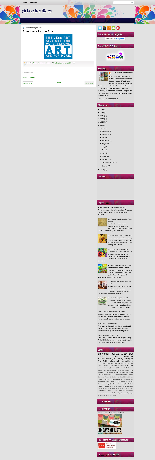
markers (100, 393)
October (105, 137)
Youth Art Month (104, 359)
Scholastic (128, 386)
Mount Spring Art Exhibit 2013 (108, 335)
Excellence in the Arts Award (106, 381)
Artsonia (119, 354)
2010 (102, 119)
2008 (102, 125)
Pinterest (120, 386)
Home (25, 3)
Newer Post (27, 83)
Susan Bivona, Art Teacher (42, 63)
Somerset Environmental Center (122, 361)
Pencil (113, 386)
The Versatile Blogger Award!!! (118, 298)
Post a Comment (29, 78)
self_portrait (111, 395)
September (106, 140)
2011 (102, 116)
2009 (102, 122)
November (105, 134)
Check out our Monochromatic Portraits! (111, 312)
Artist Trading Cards (125, 374)
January (105, 166)
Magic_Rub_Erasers (111, 384)
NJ (105, 372)
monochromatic (109, 393)
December (105, 131)
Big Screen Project (103, 377)
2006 (102, 169)
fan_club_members (125, 390)
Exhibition (123, 365)
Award (100, 361)
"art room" (121, 367)
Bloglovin (114, 377)
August (104, 144)
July (103, 147)
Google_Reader (121, 381)
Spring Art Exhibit (127, 372)
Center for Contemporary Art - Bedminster (117, 379)
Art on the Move (36, 10)
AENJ (126, 356)
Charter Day (105, 363)
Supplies (102, 390)
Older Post (89, 83)
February (105, 159)
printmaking (126, 393)
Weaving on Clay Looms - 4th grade (120, 235)
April (103, 153)
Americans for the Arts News (107, 323)
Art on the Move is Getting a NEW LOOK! (112, 207)
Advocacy (127, 359)
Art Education (113, 365)
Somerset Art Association (112, 388)
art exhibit (103, 353)
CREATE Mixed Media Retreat (118, 249)
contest (105, 356)
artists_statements (112, 390)
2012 (102, 112)
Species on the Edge (127, 388)
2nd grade (108, 374)
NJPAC (116, 356)
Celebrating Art (114, 370)
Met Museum (126, 370)
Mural (121, 384)
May (103, 150)
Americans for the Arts (109, 162)
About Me (33, 3)
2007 (102, 128)
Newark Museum (114, 372)
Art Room (115, 374)
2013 (102, 109)
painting (118, 393)
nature (113, 367)
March (104, 156)
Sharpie (100, 388)
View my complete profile (108, 99)
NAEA (100, 372)
